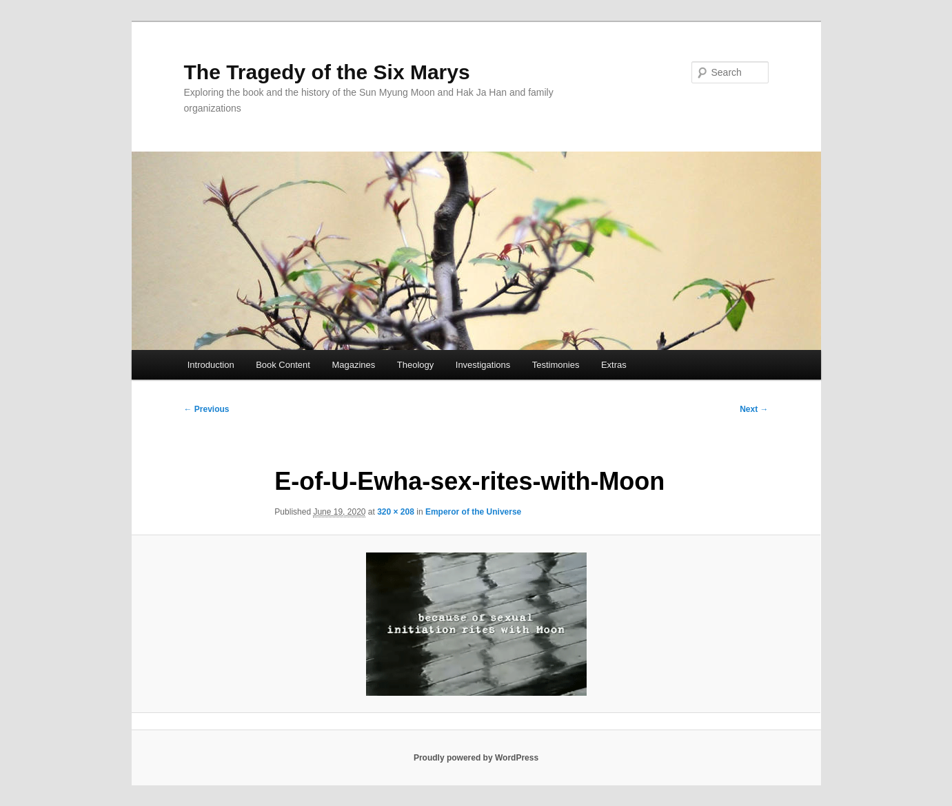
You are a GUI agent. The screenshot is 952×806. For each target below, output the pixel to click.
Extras (614, 365)
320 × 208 (395, 512)
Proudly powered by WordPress (476, 758)
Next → (754, 409)
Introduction (211, 365)
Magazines (353, 365)
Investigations (483, 365)
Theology (415, 365)
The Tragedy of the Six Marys (327, 72)
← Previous (207, 409)
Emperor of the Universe (473, 512)
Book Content (283, 365)
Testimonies (556, 365)
